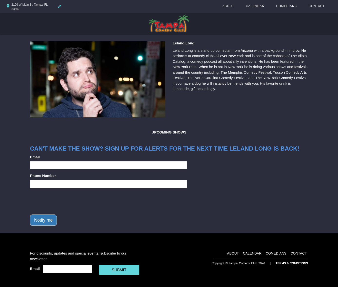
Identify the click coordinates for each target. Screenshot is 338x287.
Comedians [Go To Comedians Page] (286, 6)
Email (35, 157)
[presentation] (67, 201)
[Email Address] (67, 269)
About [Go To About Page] (228, 6)
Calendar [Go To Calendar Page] (255, 6)
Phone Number (43, 176)
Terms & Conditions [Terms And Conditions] (292, 263)
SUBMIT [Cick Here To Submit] (119, 270)
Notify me (43, 220)
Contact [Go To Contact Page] (316, 6)
